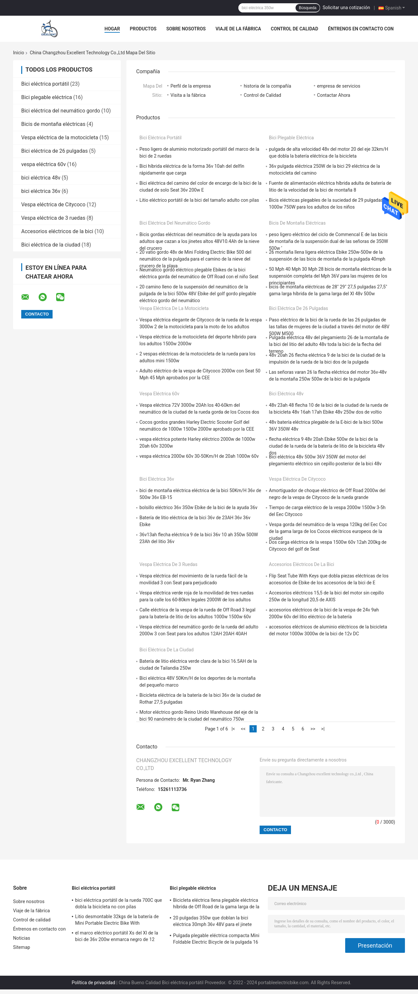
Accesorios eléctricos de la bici (57, 231)
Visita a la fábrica (188, 95)
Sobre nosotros (186, 28)
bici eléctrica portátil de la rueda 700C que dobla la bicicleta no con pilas (118, 903)
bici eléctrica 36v (40, 191)
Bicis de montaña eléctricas (53, 124)
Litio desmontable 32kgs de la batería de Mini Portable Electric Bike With (117, 920)
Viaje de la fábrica (238, 28)
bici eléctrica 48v (40, 178)
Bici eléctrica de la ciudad (50, 245)
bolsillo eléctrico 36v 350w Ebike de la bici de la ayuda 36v (198, 507)
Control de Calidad (262, 95)
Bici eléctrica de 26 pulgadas (54, 151)
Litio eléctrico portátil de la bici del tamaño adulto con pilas (199, 200)
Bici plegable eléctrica (46, 97)
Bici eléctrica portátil (45, 84)
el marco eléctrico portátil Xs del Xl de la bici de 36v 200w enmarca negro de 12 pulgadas (116, 937)
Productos (143, 28)
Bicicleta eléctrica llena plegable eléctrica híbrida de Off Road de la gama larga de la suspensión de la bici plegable (216, 904)
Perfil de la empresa (190, 86)
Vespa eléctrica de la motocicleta (59, 137)
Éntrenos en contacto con (361, 28)
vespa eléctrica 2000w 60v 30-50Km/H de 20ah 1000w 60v (199, 456)
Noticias (21, 938)
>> (313, 728)
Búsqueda (307, 8)
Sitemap (21, 947)
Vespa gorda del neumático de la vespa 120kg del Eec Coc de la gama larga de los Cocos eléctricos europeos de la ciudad (328, 531)
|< (233, 728)
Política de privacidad (93, 982)
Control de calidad (294, 28)
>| (323, 728)
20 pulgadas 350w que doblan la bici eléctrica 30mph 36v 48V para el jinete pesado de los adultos (212, 922)
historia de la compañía (267, 86)
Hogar (112, 28)
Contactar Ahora (333, 95)
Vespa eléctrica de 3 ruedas (53, 218)
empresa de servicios (338, 86)
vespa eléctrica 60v (43, 164)
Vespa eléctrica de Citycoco (53, 204)
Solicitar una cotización (346, 7)
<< (243, 728)
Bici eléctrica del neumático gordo (60, 111)
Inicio (18, 52)
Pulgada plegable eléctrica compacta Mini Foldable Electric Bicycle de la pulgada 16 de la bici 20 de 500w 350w (216, 940)
